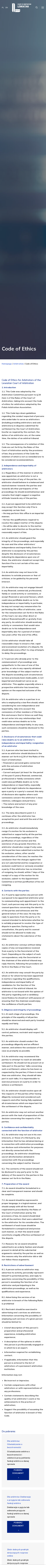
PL (3, 8)
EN (7, 8)
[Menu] (42, 7)
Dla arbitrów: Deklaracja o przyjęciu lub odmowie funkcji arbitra (19, 1500)
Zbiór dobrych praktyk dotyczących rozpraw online (18, 1552)
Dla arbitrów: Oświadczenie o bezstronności (14, 1444)
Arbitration (18, 364)
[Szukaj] (37, 7)
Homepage (7, 364)
